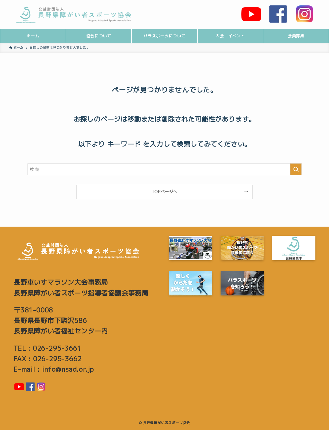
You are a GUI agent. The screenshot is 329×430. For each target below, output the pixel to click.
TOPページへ (165, 192)
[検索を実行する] (296, 169)
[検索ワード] (164, 169)
